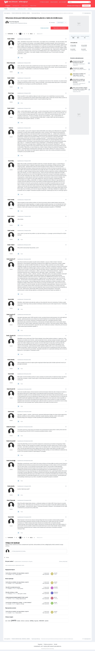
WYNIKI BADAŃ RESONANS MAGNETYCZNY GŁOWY (17, 597)
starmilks (56, 587)
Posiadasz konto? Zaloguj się (74, 5)
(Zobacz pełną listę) (63, 561)
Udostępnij (52, 22)
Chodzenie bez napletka (78, 68)
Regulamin (40, 644)
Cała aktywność (16, 5)
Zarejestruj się (86, 5)
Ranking (29, 8)
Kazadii (9, 603)
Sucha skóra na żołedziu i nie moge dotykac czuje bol (17, 573)
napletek (46, 620)
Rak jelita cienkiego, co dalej (12, 592)
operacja (27, 620)
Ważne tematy (33, 5)
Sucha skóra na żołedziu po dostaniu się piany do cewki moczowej (79, 81)
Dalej (31, 33)
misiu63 (9, 574)
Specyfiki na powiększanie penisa (13, 587)
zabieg (31, 620)
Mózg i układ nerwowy (21, 598)
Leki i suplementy (63, 2)
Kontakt (55, 644)
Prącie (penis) (18, 574)
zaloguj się (47, 544)
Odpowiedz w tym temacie (59, 28)
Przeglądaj (7, 6)
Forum (5, 8)
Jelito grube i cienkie (22, 593)
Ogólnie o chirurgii (20, 603)
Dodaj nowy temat (44, 28)
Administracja (12, 8)
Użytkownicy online (22, 8)
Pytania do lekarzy (44, 2)
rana (6, 620)
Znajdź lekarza (54, 2)
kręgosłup (36, 620)
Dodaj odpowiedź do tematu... (19, 551)
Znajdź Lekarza (25, 5)
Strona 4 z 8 (39, 33)
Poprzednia (10, 33)
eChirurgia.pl (23, 1)
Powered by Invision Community (47, 648)
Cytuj (22, 57)
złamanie (41, 620)
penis (13, 620)
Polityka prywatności (48, 644)
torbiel (9, 620)
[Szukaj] (74, 2)
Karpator (10, 588)
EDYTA (9, 598)
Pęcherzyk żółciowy (22, 23)
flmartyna (10, 593)
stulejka (18, 620)
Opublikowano (23, 38)
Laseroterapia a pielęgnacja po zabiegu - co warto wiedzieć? (18, 602)
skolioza (23, 620)
